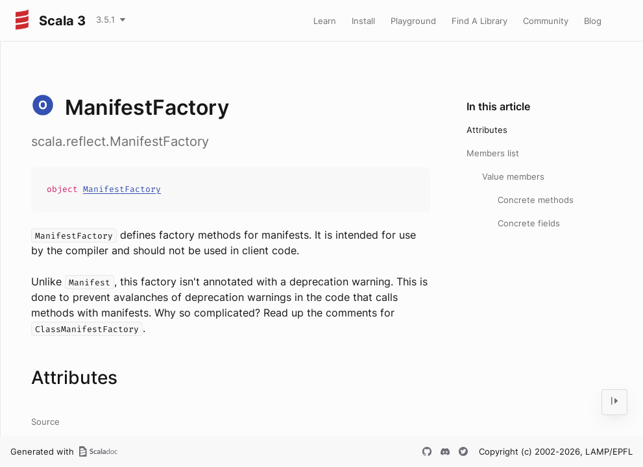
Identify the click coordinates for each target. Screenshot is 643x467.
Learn (324, 21)
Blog (592, 21)
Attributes (487, 130)
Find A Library (479, 21)
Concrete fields (529, 223)
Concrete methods (536, 200)
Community (545, 21)
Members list (493, 153)
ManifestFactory (122, 189)
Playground (413, 21)
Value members (513, 176)
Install (363, 21)
